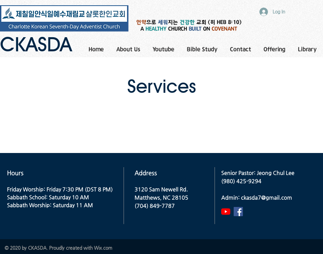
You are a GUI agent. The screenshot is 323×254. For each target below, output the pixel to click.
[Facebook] (238, 211)
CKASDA (36, 44)
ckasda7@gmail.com (266, 197)
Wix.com (103, 247)
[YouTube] (225, 211)
